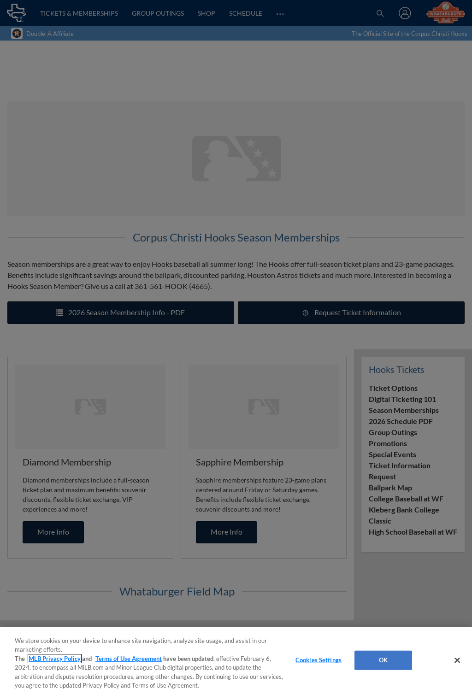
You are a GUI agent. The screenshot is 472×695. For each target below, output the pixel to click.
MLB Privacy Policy (55, 658)
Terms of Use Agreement (128, 658)
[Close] (457, 660)
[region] (236, 661)
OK (383, 660)
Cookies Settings (318, 660)
